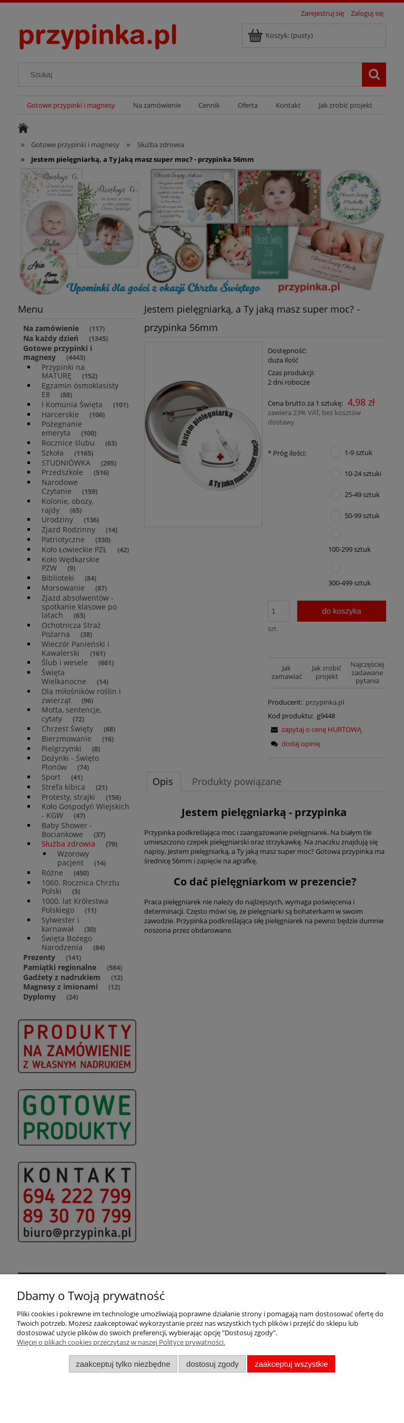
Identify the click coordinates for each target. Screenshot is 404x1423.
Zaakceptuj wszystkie (291, 1363)
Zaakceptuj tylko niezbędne (123, 1363)
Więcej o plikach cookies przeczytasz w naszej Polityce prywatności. (121, 1342)
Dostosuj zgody (212, 1363)
